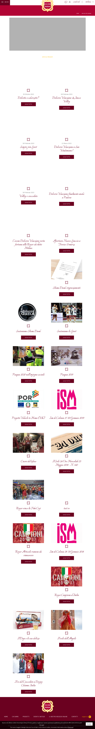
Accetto (89, 724)
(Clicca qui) (70, 727)
